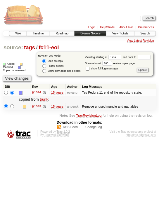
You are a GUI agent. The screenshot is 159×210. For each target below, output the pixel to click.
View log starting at (104, 57)
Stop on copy (52, 61)
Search (145, 33)
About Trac (126, 27)
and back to (137, 57)
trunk (44, 99)
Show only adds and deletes (61, 71)
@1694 (36, 92)
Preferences (146, 27)
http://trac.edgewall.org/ (141, 135)
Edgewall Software (56, 135)
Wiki (18, 33)
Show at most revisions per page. (110, 63)
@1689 (36, 106)
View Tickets (120, 33)
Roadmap (62, 33)
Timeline (38, 33)
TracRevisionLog (88, 115)
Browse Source (90, 33)
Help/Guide (107, 27)
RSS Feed (70, 127)
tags (29, 47)
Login (91, 27)
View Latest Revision (140, 40)
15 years (57, 92)
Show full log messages (102, 68)
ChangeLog (93, 127)
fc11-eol (49, 47)
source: (13, 47)
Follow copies (52, 66)
